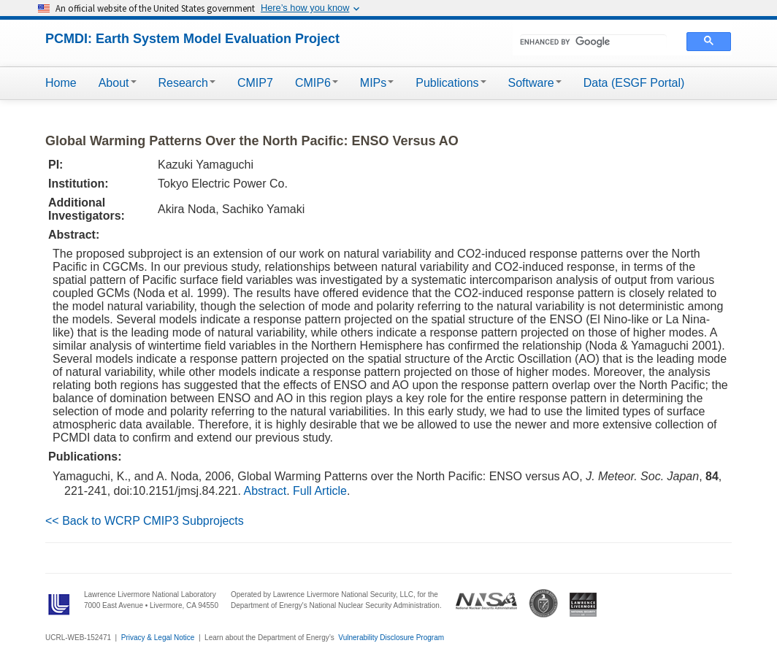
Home (61, 83)
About (118, 83)
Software (535, 83)
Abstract (265, 491)
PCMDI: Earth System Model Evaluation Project (192, 38)
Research (186, 83)
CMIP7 (255, 83)
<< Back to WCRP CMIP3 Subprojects (144, 521)
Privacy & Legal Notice (158, 638)
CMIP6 (316, 83)
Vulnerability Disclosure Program (391, 638)
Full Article (320, 491)
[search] (593, 41)
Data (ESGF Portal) (634, 83)
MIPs (377, 83)
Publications (451, 83)
